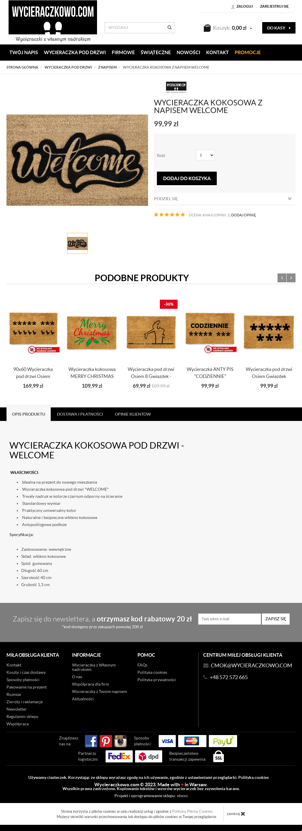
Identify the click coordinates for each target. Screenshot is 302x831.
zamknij (236, 814)
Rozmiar (14, 694)
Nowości (188, 52)
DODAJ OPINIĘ (243, 215)
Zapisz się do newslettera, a (102, 622)
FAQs (142, 665)
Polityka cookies (152, 672)
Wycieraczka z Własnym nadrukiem (94, 667)
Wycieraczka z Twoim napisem (99, 691)
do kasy (278, 28)
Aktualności (83, 698)
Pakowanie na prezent (26, 687)
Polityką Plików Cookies (192, 811)
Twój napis (23, 52)
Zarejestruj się (274, 6)
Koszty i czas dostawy (26, 672)
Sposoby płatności (23, 679)
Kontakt (13, 665)
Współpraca (17, 723)
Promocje (248, 52)
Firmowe (123, 52)
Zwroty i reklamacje (24, 701)
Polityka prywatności (156, 679)
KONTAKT (217, 52)
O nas (77, 676)
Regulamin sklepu (22, 716)
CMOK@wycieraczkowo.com (251, 665)
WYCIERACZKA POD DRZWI (75, 52)
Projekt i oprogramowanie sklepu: (151, 795)
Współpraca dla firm (90, 684)
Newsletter (16, 709)
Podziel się (223, 199)
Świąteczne (156, 52)
